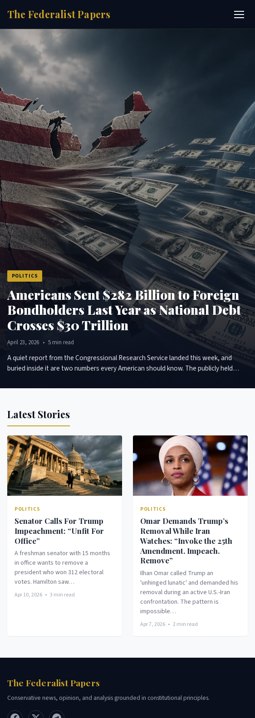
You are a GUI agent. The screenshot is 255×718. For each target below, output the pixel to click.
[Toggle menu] (239, 14)
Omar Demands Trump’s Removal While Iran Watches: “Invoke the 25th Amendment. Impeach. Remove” (186, 540)
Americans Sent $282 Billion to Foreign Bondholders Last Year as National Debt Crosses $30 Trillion (124, 309)
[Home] (59, 14)
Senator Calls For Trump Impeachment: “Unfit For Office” (59, 531)
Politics (25, 276)
